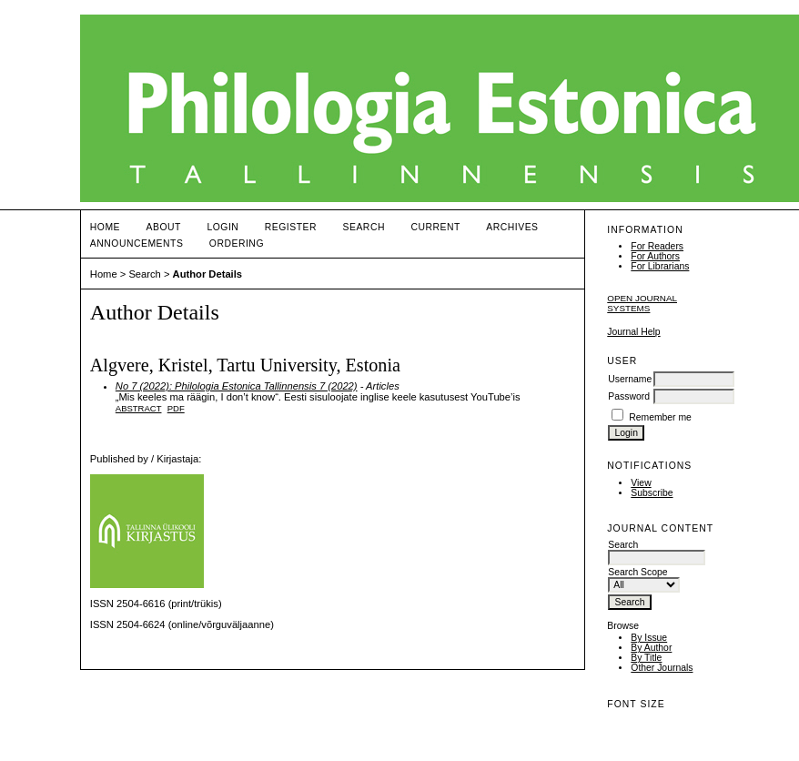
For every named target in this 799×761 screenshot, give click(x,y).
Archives (512, 227)
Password (629, 396)
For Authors (655, 256)
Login (222, 227)
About (164, 227)
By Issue (649, 638)
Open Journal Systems (642, 303)
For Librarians (660, 266)
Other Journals (662, 668)
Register (291, 227)
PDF (176, 408)
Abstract (139, 408)
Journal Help (633, 332)
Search (364, 227)
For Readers (657, 246)
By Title (646, 658)
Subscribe (652, 493)
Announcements (137, 243)
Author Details (207, 274)
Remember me (660, 417)
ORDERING (236, 243)
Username (630, 379)
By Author (651, 648)
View (641, 483)
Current (435, 227)
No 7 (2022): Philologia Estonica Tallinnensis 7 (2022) (237, 385)
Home (105, 227)
